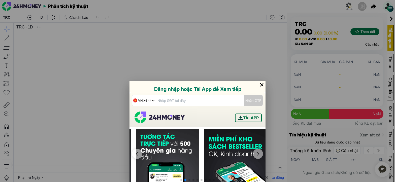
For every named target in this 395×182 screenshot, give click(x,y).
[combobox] (144, 100)
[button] (181, 180)
